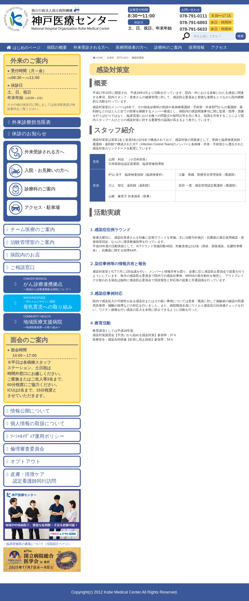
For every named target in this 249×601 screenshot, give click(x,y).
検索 (241, 36)
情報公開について (30, 411)
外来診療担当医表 (31, 122)
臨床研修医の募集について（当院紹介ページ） (38, 544)
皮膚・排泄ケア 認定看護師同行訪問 (31, 477)
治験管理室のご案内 (32, 242)
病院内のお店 (25, 255)
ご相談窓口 (22, 267)
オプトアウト (25, 461)
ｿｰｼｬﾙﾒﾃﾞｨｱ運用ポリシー (37, 436)
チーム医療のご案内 (32, 229)
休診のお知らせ (29, 133)
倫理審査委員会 (27, 449)
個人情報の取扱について (37, 423)
